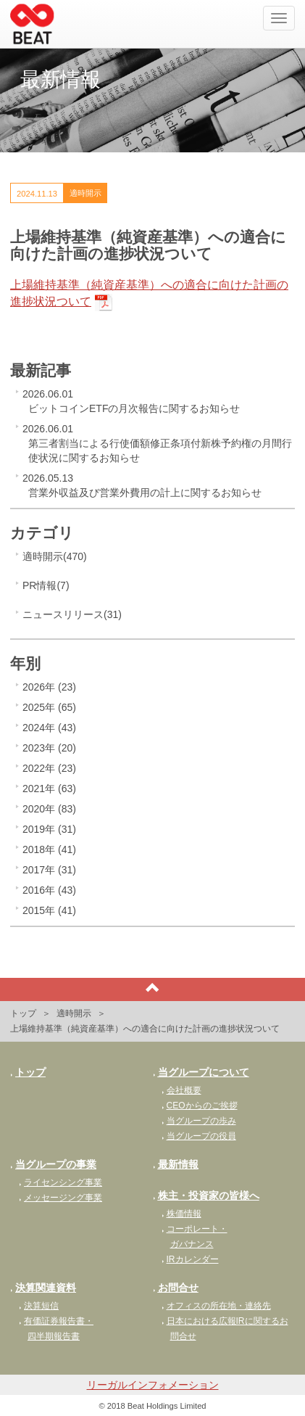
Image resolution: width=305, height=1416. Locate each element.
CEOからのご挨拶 (200, 1105)
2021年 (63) (49, 788)
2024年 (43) (49, 727)
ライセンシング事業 (60, 1182)
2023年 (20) (49, 748)
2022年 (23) (49, 768)
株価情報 (181, 1214)
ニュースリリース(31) (72, 614)
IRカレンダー (190, 1259)
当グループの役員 (199, 1136)
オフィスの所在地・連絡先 (216, 1306)
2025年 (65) (49, 707)
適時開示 (74, 1013)
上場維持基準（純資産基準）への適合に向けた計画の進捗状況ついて (149, 293)
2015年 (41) (49, 910)
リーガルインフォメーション (153, 1385)
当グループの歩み (199, 1121)
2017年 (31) (49, 870)
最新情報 (176, 1164)
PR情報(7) (46, 585)
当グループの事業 (53, 1164)
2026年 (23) (49, 687)
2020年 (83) (49, 809)
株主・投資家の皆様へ (206, 1195)
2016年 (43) (49, 890)
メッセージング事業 (60, 1198)
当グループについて (201, 1072)
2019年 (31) (49, 829)
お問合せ (176, 1287)
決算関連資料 (43, 1287)
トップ (23, 1013)
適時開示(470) (54, 556)
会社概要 (181, 1090)
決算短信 (39, 1306)
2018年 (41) (49, 849)
